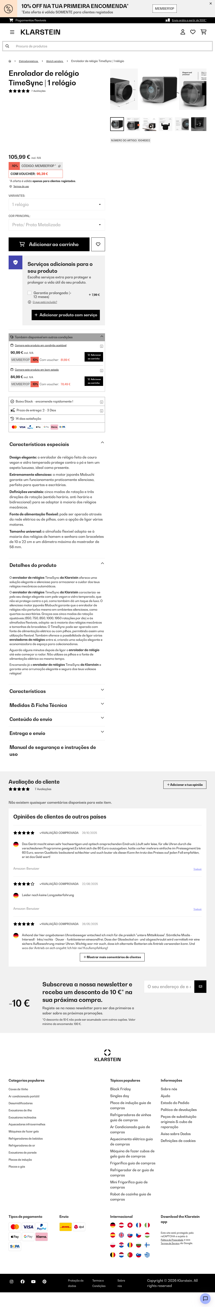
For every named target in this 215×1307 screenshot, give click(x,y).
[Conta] (183, 32)
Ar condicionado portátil (28, 1110)
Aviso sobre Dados (176, 1148)
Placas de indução (23, 1178)
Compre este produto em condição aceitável (46, 345)
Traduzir (196, 884)
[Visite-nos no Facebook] (26, 1298)
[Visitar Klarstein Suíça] (130, 1239)
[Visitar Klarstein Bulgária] (138, 1259)
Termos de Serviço (172, 1257)
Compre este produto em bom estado (41, 377)
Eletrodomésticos (31, 61)
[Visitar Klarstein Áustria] (121, 1239)
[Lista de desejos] (192, 32)
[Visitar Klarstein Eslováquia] (130, 1249)
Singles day (119, 1110)
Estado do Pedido (175, 1117)
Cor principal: (19, 216)
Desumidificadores (24, 1117)
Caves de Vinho (21, 1103)
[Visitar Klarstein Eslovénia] (138, 1269)
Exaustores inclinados (26, 1131)
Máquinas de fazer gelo (28, 1150)
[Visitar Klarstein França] (138, 1239)
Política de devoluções (179, 1124)
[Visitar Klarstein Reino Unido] (121, 1249)
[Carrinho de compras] (203, 32)
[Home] (14, 61)
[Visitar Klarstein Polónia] (112, 1259)
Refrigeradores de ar (26, 1164)
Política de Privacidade (174, 1254)
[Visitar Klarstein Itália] (147, 1239)
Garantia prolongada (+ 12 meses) (52, 295)
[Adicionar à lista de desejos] (98, 244)
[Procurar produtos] (107, 46)
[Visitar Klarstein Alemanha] (112, 1239)
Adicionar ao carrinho (49, 244)
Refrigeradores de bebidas (31, 1157)
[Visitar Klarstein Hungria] (147, 1249)
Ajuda (165, 1110)
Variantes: (17, 195)
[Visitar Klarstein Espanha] (112, 1249)
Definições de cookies (178, 1155)
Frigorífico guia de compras (132, 1178)
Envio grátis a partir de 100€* (185, 20)
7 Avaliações (39, 91)
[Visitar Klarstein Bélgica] (112, 1269)
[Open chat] (205, 1298)
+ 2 (198, 124)
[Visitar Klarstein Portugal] (130, 1269)
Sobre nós (169, 1103)
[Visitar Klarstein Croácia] (121, 1259)
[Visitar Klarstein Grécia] (147, 1270)
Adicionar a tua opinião (179, 799)
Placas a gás (19, 1184)
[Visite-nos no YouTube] (40, 1298)
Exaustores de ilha (24, 1124)
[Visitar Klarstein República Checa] (138, 1249)
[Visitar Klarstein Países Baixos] (121, 1269)
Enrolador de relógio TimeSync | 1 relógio (106, 61)
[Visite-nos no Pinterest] (54, 1298)
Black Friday (120, 1103)
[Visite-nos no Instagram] (13, 1298)
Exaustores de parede (27, 1171)
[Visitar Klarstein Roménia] (130, 1259)
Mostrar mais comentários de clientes (113, 971)
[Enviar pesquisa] (7, 46)
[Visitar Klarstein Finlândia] (147, 1259)
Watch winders (61, 61)
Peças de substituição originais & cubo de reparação (178, 1136)
